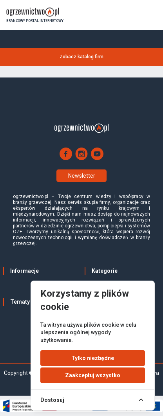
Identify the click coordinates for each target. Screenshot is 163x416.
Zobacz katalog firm (81, 56)
